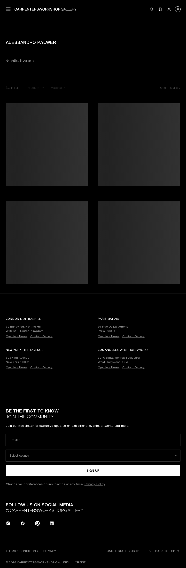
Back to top (167, 551)
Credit (80, 562)
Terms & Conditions (22, 551)
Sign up (93, 470)
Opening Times (16, 336)
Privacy (49, 551)
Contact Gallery (41, 336)
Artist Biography (20, 61)
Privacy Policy (95, 484)
